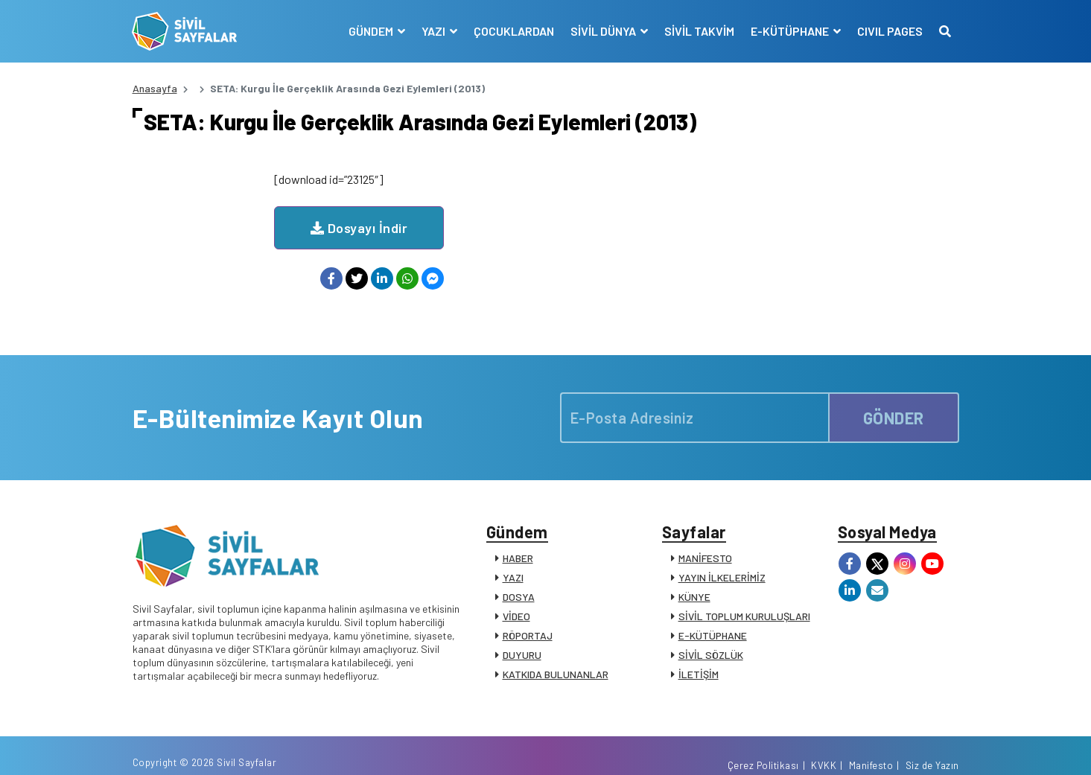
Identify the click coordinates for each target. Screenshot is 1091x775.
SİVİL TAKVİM (699, 31)
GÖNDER (893, 399)
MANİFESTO (705, 540)
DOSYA (519, 579)
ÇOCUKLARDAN (514, 31)
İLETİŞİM (698, 656)
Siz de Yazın (932, 747)
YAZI (513, 559)
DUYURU (522, 637)
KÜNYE (694, 579)
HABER (518, 540)
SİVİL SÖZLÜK (710, 637)
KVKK (823, 747)
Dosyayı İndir (501, 210)
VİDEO (516, 598)
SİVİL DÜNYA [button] (604, 31)
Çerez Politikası (763, 747)
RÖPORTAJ (528, 617)
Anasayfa (155, 88)
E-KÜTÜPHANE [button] (791, 31)
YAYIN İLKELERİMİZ (722, 559)
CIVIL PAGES (890, 31)
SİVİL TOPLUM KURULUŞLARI (744, 598)
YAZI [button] (435, 31)
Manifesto (871, 747)
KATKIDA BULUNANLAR (555, 656)
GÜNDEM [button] (372, 31)
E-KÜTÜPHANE (712, 617)
